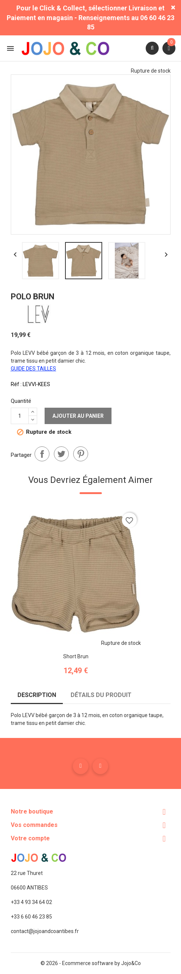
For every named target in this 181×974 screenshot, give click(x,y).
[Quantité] (20, 416)
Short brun (75, 656)
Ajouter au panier (78, 416)
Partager (42, 453)
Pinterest (80, 453)
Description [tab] (36, 694)
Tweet (61, 453)
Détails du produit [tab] (101, 694)
